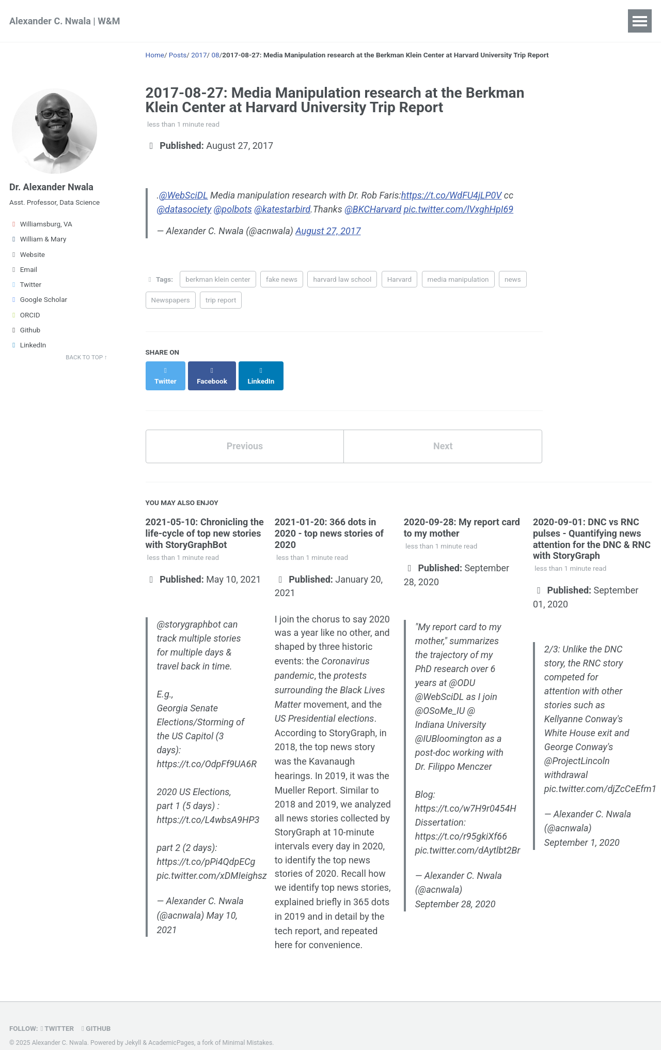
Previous (244, 434)
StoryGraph (352, 719)
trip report (221, 299)
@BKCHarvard (372, 208)
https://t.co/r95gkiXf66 (461, 824)
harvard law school (342, 279)
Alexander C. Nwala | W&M (64, 21)
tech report (297, 914)
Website (27, 255)
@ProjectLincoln (577, 748)
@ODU (462, 670)
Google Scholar (38, 300)
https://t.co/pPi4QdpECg (206, 849)
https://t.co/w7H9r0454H (465, 796)
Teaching (233, 21)
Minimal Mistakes (248, 1026)
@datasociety (184, 208)
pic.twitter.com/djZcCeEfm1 (600, 776)
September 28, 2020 (455, 892)
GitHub (97, 1012)
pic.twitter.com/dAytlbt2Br (468, 838)
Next (443, 434)
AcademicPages (171, 1026)
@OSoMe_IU (440, 698)
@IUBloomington (449, 726)
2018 (285, 789)
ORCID (24, 315)
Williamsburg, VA (40, 224)
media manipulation (458, 279)
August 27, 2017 (328, 230)
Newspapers (170, 299)
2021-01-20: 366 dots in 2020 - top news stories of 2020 (329, 521)
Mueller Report (305, 775)
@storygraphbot (189, 612)
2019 (326, 789)
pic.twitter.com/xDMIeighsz (212, 863)
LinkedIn (27, 345)
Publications (296, 21)
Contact (387, 21)
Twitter (25, 285)
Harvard (399, 279)
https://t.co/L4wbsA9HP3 (208, 807)
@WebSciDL (183, 194)
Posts (434, 21)
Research (177, 21)
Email (23, 270)
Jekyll (133, 1026)
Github (24, 330)
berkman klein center (217, 279)
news (513, 279)
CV (346, 21)
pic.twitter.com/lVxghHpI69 (459, 208)
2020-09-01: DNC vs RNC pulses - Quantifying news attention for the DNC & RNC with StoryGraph (592, 527)
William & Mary (37, 239)
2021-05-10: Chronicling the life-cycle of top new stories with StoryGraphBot (205, 521)
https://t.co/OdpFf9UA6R (207, 752)
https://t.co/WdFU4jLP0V (451, 194)
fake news (281, 279)
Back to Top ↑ (86, 357)
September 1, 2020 (582, 831)
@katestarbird (282, 208)
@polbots (233, 208)
